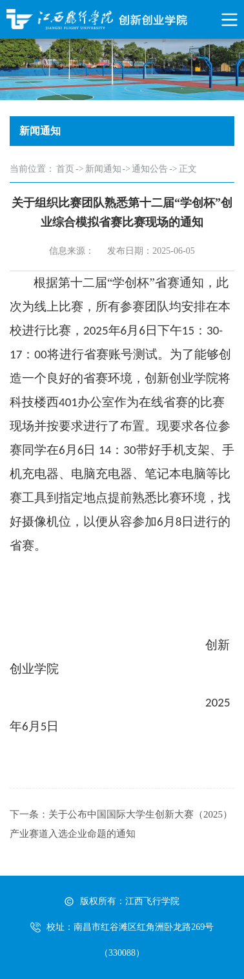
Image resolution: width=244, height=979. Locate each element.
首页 (65, 169)
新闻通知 (103, 169)
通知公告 (150, 169)
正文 (188, 169)
